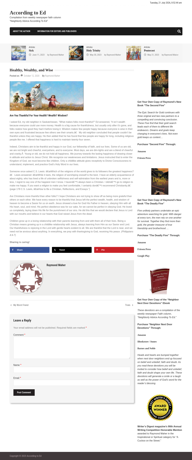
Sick (31, 50)
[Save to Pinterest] (114, 250)
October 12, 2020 (31, 75)
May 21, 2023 (153, 54)
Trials (127, 305)
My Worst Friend (20, 305)
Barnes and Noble (146, 348)
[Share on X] (72, 250)
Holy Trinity (93, 50)
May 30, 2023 (96, 54)
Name (17, 365)
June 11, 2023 (38, 54)
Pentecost (149, 50)
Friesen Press (144, 158)
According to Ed (28, 13)
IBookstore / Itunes (147, 341)
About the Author (21, 31)
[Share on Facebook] (30, 250)
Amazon (141, 151)
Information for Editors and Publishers (56, 31)
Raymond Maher (57, 54)
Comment (19, 334)
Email (17, 378)
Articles (32, 47)
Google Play (143, 256)
